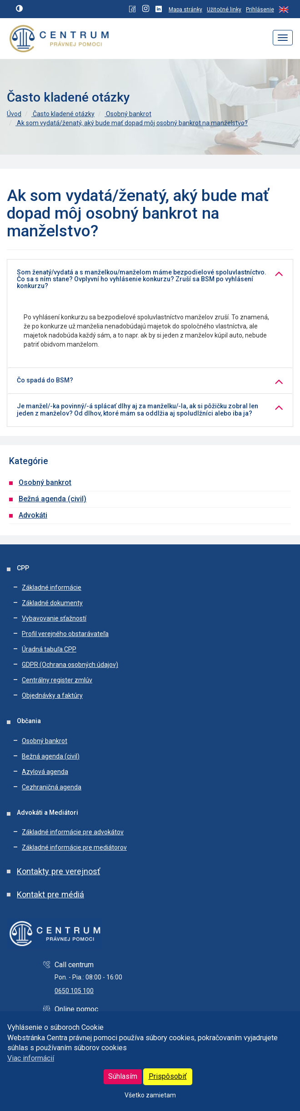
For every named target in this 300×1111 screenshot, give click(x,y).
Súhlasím (122, 1076)
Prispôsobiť (168, 1076)
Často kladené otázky (63, 113)
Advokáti (33, 515)
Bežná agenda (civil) (52, 498)
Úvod (14, 113)
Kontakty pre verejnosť (58, 871)
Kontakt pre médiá (50, 894)
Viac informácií (30, 1058)
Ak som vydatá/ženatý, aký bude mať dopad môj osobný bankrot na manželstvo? (131, 123)
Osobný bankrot (128, 113)
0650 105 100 (74, 990)
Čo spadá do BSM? (45, 380)
